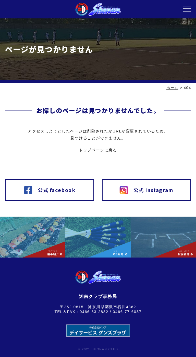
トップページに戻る (98, 150)
